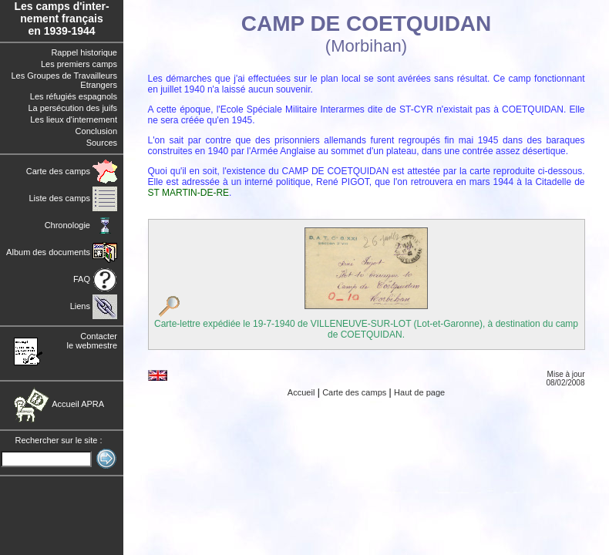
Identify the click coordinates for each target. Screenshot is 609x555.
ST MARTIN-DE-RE (189, 192)
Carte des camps (71, 171)
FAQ (95, 279)
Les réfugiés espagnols (73, 96)
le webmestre (92, 345)
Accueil (301, 392)
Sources (101, 142)
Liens (93, 306)
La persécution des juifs (72, 108)
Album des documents (61, 252)
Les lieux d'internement (73, 119)
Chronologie (81, 225)
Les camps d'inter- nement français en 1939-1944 (61, 18)
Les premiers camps (79, 64)
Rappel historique (84, 52)
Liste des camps (73, 198)
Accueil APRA (58, 404)
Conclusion (96, 131)
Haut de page (419, 392)
